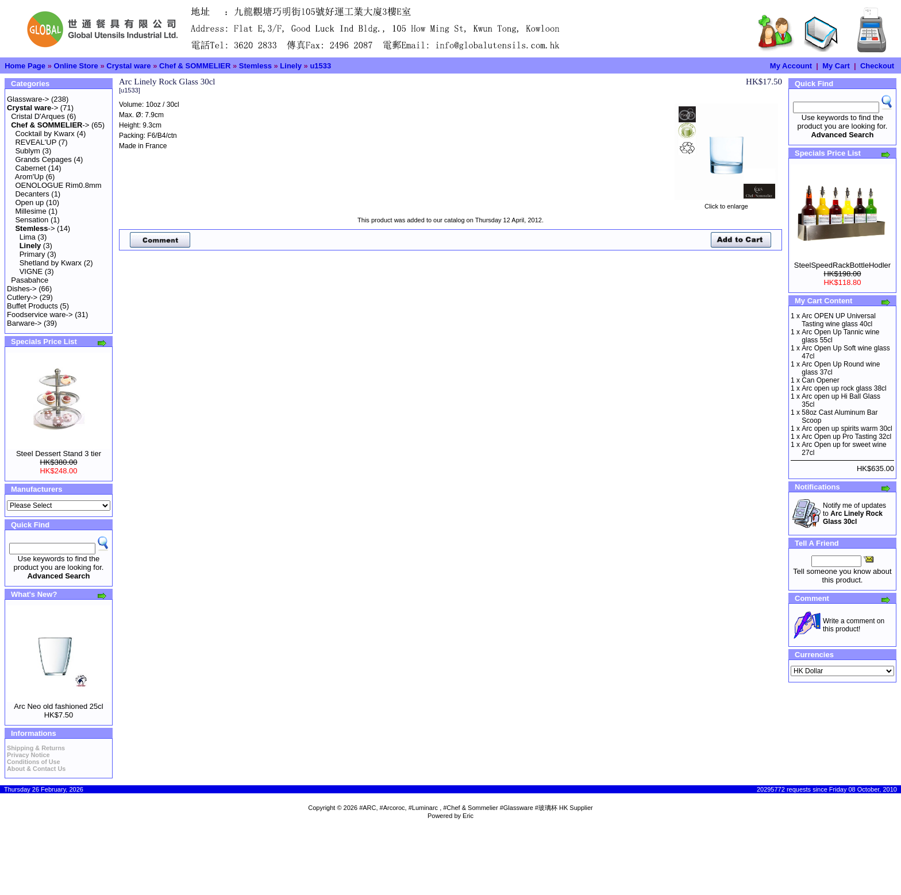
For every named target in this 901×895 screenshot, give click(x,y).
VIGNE (31, 271)
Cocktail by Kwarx (44, 133)
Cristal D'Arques (38, 116)
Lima (28, 237)
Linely (291, 65)
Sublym (27, 150)
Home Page (25, 65)
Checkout (877, 65)
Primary (32, 254)
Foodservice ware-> (40, 314)
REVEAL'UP (35, 142)
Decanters (32, 194)
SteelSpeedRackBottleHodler (842, 265)
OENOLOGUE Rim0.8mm (58, 185)
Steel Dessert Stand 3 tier (58, 453)
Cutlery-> (22, 297)
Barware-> (24, 323)
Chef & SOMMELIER (194, 65)
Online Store (76, 65)
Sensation (31, 219)
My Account (791, 65)
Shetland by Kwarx (51, 263)
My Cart (836, 65)
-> (32, 107)
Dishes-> (22, 288)
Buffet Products (32, 306)
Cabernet (30, 168)
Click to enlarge (726, 203)
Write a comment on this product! (853, 625)
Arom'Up (29, 176)
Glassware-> (28, 99)
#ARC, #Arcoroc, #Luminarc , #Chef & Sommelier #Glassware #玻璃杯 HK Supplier (476, 807)
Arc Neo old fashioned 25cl (58, 706)
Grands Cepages (43, 159)
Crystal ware (128, 65)
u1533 (320, 65)
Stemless (255, 65)
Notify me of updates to (854, 513)
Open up (29, 202)
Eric (468, 815)
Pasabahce (29, 280)
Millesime (30, 211)
